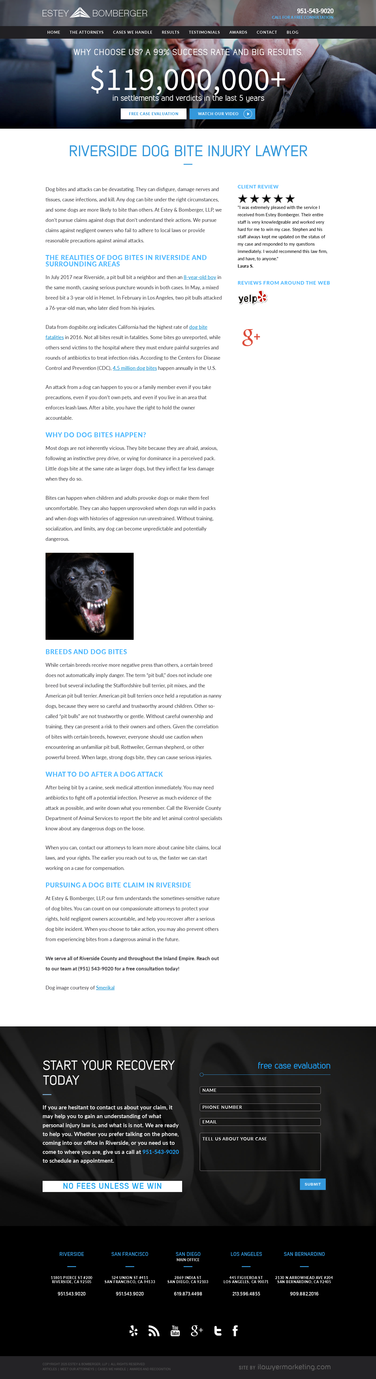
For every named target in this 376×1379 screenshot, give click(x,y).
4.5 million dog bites (135, 368)
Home (53, 32)
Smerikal (105, 987)
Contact (267, 32)
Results (170, 32)
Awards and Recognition (150, 1369)
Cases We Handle (132, 32)
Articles (50, 1369)
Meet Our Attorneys (77, 1369)
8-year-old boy (200, 277)
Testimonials (204, 32)
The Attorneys (87, 32)
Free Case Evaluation (154, 113)
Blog (292, 32)
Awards (238, 32)
